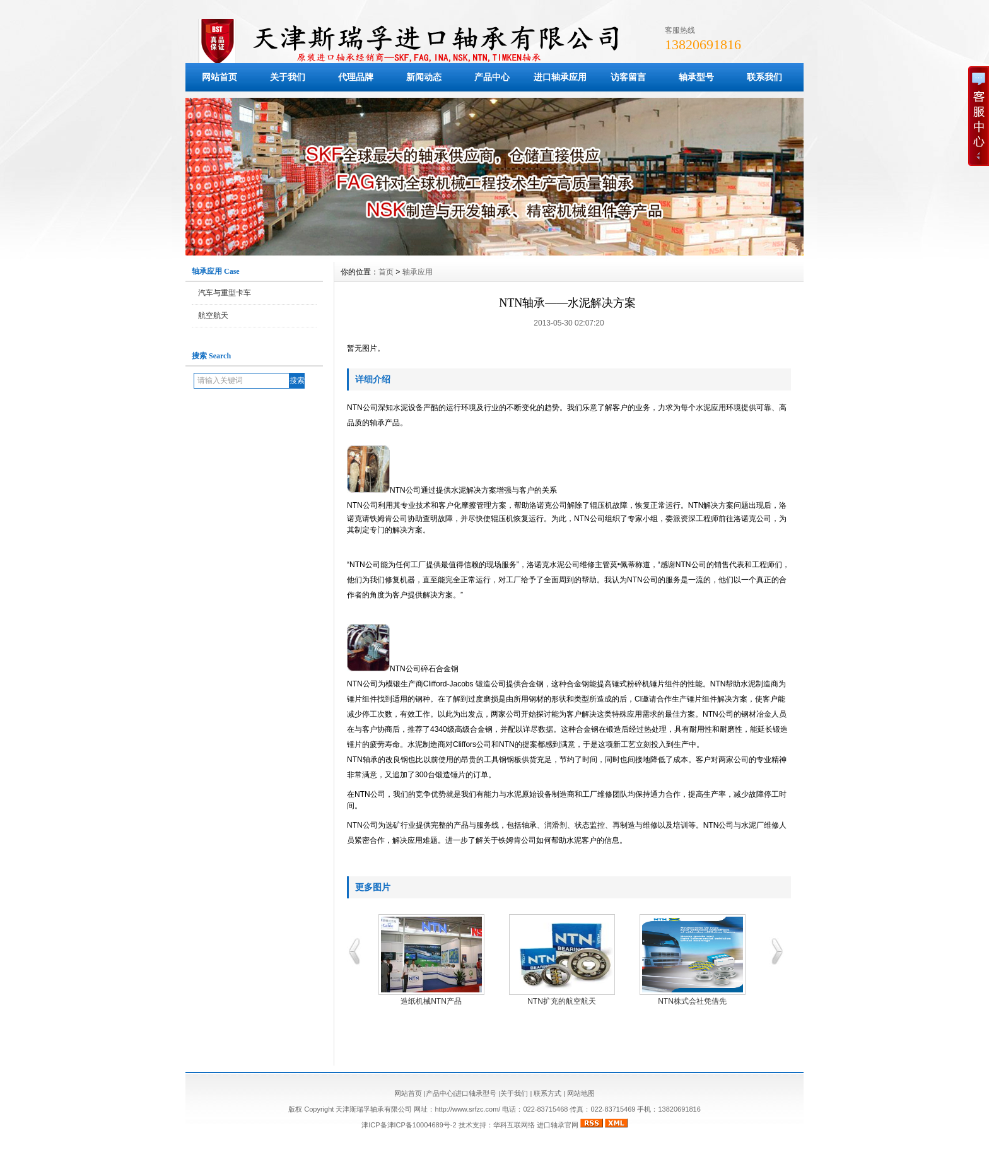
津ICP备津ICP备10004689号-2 (408, 1125)
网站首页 (219, 77)
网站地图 (581, 1093)
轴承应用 (417, 271)
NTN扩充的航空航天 (564, 1001)
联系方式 (547, 1093)
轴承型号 (696, 77)
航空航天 (213, 315)
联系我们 (764, 77)
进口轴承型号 (475, 1093)
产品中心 (492, 77)
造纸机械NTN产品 (434, 1001)
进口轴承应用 (560, 77)
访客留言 (628, 77)
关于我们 (287, 77)
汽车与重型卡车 (224, 292)
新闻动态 (424, 77)
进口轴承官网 (557, 1125)
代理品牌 (355, 77)
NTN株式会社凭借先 (695, 1001)
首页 (386, 271)
